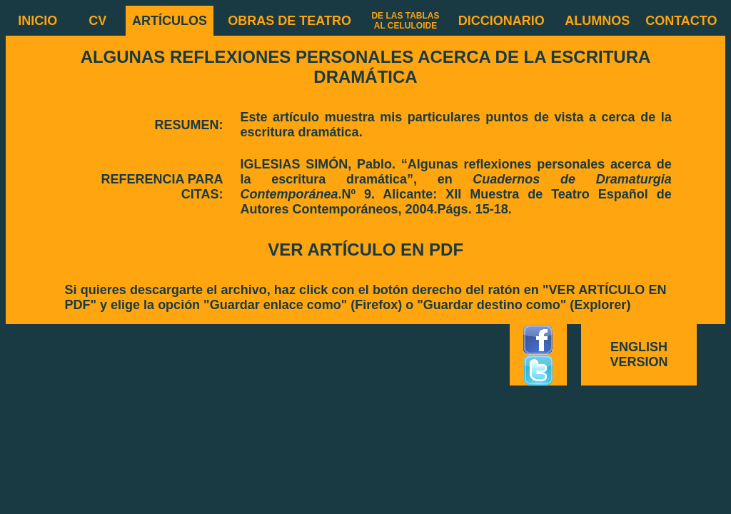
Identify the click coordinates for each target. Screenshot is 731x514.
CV (97, 21)
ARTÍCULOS (169, 21)
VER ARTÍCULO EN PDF (365, 249)
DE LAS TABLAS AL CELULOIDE (405, 21)
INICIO (37, 21)
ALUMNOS (597, 21)
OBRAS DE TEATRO (289, 21)
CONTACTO (681, 21)
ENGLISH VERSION (639, 354)
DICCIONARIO (501, 21)
